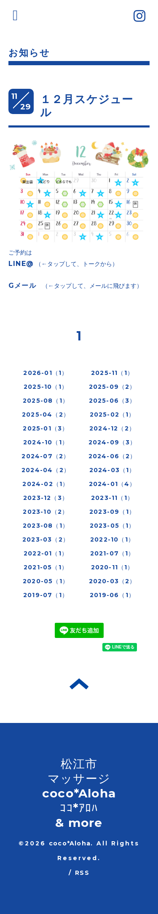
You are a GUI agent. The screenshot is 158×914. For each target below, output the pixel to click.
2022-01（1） (46, 553)
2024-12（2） (112, 428)
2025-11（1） (112, 373)
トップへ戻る (79, 683)
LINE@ (21, 264)
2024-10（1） (45, 442)
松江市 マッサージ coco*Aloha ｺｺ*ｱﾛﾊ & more (79, 793)
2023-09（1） (112, 511)
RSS (82, 873)
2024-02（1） (45, 484)
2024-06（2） (112, 456)
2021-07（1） (112, 553)
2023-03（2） (45, 539)
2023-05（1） (112, 525)
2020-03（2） (112, 581)
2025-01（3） (45, 428)
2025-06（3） (112, 400)
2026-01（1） (45, 373)
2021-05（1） (46, 567)
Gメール (22, 286)
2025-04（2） (46, 414)
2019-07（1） (45, 595)
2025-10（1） (46, 387)
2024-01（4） (112, 484)
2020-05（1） (46, 581)
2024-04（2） (45, 470)
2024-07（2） (45, 456)
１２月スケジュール (87, 106)
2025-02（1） (112, 414)
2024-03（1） (112, 470)
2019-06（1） (112, 595)
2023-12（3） (45, 498)
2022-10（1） (112, 539)
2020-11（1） (112, 567)
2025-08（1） (46, 400)
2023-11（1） (112, 498)
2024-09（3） (112, 442)
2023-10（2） (45, 511)
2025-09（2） (112, 387)
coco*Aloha (70, 843)
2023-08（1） (46, 525)
